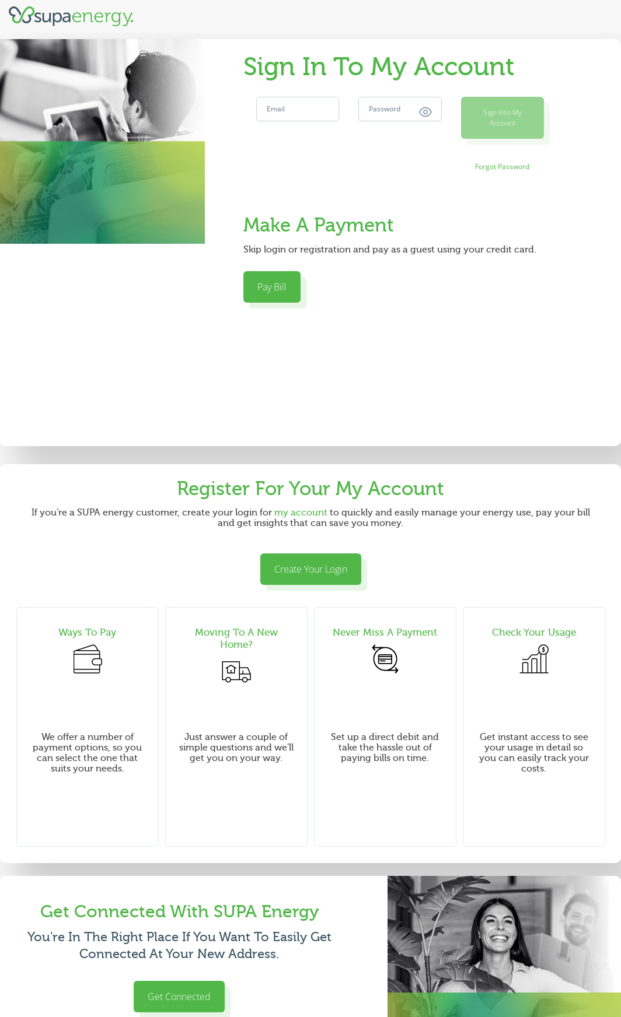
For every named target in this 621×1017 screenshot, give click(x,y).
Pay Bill (272, 286)
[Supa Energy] (71, 16)
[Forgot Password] (502, 166)
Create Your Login (310, 569)
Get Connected (179, 996)
